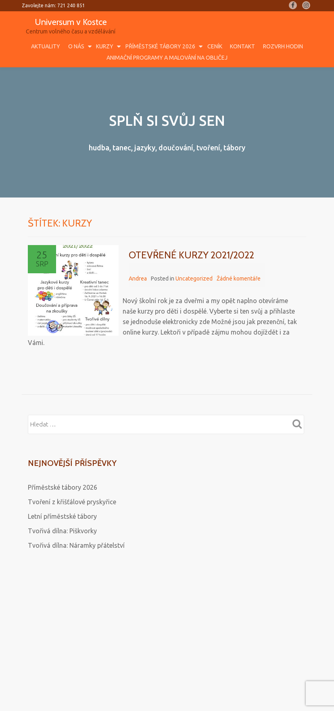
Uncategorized (194, 278)
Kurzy (104, 46)
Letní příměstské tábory (62, 516)
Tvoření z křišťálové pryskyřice (72, 501)
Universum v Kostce (71, 22)
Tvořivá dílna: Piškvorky (62, 530)
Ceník (214, 46)
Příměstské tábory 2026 (160, 46)
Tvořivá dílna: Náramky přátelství (76, 545)
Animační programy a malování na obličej (167, 57)
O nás (76, 46)
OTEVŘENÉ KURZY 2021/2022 (191, 255)
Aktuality (45, 46)
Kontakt (242, 46)
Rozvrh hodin (283, 46)
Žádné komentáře (239, 278)
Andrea (138, 278)
